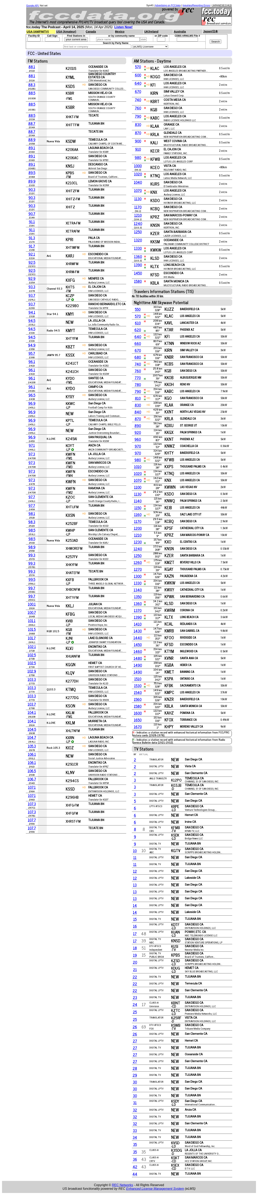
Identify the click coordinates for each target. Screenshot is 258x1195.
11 (134, 857)
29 (135, 1075)
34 (135, 1137)
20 (135, 962)
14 (135, 905)
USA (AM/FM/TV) (38, 31)
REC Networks (122, 1185)
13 (135, 885)
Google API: (32, 5)
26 (135, 1027)
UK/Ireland (151, 31)
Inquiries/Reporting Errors (196, 5)
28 (135, 1068)
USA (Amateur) (66, 31)
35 (135, 1144)
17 (135, 934)
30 (135, 1082)
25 (135, 1012)
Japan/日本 (210, 31)
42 (135, 1167)
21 (135, 970)
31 (135, 1103)
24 (135, 1004)
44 (134, 1174)
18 (135, 948)
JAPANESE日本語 (222, 5)
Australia (180, 31)
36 (135, 1159)
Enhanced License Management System (155, 1188)
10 (135, 851)
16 (135, 926)
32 (135, 1110)
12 (135, 871)
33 (135, 1130)
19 (135, 955)
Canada (91, 31)
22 (135, 977)
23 (135, 997)
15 (135, 919)
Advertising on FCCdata (167, 5)
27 (135, 1041)
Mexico (119, 31)
